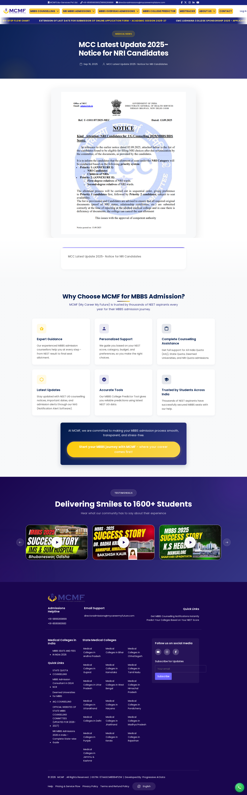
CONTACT (225, 11)
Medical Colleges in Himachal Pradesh (134, 686)
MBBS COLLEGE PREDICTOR (159, 11)
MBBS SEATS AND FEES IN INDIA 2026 (64, 652)
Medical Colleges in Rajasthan (134, 737)
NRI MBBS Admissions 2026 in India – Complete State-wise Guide (64, 737)
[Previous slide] (20, 542)
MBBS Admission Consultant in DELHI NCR (63, 683)
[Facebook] (181, 2)
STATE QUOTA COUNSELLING (60, 672)
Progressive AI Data (153, 777)
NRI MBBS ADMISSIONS (77, 11)
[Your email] (180, 668)
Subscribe (163, 676)
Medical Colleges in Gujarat (89, 668)
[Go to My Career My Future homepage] (13, 11)
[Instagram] (190, 2)
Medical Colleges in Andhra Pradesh (92, 652)
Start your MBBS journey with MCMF (123, 449)
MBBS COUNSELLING (42, 11)
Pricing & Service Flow (67, 786)
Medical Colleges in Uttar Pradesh (92, 684)
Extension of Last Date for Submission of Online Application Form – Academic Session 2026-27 (111, 20)
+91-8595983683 (57, 623)
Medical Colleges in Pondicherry (134, 704)
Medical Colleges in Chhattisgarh (135, 652)
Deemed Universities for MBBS (64, 694)
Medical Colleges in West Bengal (115, 684)
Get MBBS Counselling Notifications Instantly (175, 616)
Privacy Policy (90, 786)
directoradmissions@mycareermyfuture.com (140, 2)
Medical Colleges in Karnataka (112, 668)
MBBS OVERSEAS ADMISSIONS (117, 11)
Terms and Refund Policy (114, 786)
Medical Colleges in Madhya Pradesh (137, 720)
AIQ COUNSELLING (62, 701)
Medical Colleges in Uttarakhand (90, 704)
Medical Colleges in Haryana (112, 704)
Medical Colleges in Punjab (89, 737)
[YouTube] (197, 2)
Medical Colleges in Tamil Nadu (134, 668)
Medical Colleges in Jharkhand (112, 720)
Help (50, 786)
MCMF (60, 777)
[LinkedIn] (193, 2)
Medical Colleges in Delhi (92, 718)
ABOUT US (205, 11)
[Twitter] (185, 2)
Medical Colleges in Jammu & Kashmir (89, 755)
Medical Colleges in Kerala (112, 737)
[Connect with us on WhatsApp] (239, 787)
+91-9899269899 (57, 618)
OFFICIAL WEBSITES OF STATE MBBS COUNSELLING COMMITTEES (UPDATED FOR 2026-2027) (64, 716)
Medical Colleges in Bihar (115, 650)
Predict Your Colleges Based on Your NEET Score (173, 620)
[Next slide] (227, 542)
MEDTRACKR (187, 11)
